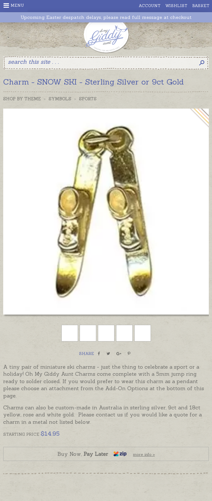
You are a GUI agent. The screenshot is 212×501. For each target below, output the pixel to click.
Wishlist (176, 5)
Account (150, 5)
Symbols (60, 99)
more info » (144, 454)
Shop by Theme (22, 99)
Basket (200, 5)
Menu (14, 5)
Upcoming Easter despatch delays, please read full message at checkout (106, 17)
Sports (88, 99)
